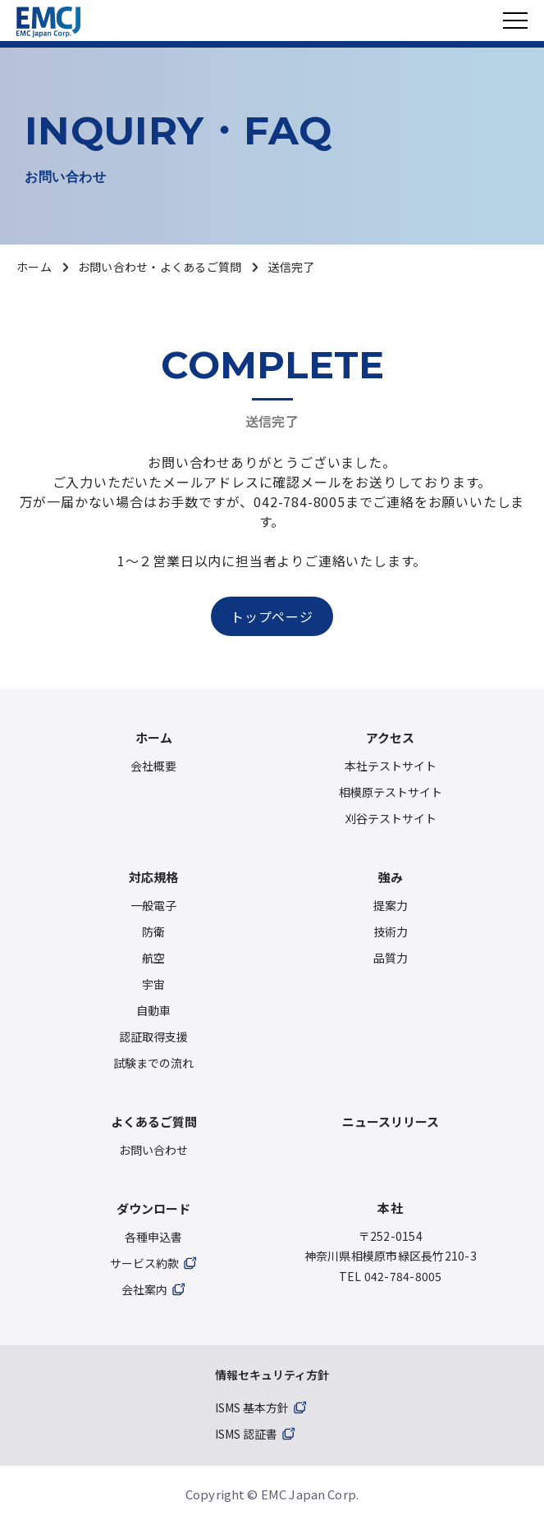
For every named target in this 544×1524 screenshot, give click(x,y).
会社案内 (144, 1289)
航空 (153, 958)
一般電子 (153, 905)
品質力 (390, 958)
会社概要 (153, 765)
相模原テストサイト (390, 792)
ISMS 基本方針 (252, 1407)
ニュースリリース (390, 1121)
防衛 (153, 931)
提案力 (390, 905)
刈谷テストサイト (391, 818)
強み (390, 877)
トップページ (272, 616)
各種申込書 (153, 1237)
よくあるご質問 (154, 1121)
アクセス (390, 737)
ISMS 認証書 (246, 1434)
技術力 (390, 931)
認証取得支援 (153, 1036)
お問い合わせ (153, 1150)
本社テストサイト (391, 765)
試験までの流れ (153, 1063)
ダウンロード (153, 1208)
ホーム (34, 267)
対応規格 (153, 877)
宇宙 (153, 984)
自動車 (153, 1010)
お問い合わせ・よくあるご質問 (160, 267)
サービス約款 (144, 1263)
